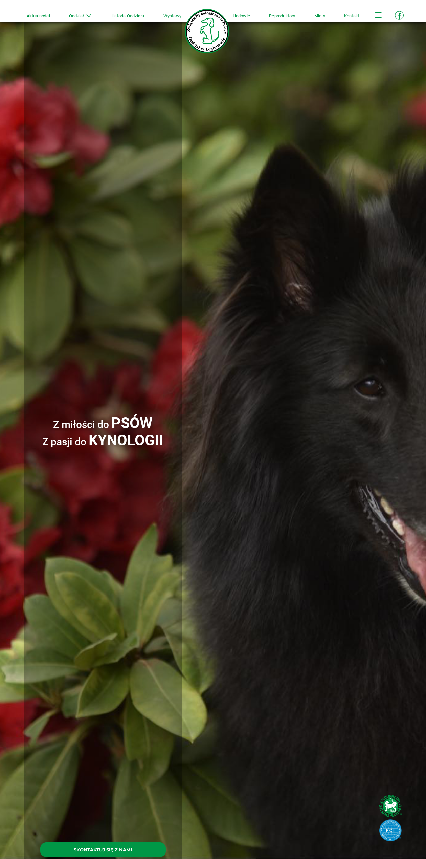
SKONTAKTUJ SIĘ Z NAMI (103, 849)
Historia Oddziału (127, 16)
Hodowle (241, 16)
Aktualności (38, 16)
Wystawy (172, 16)
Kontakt (351, 16)
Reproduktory (282, 16)
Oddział (80, 16)
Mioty (319, 16)
